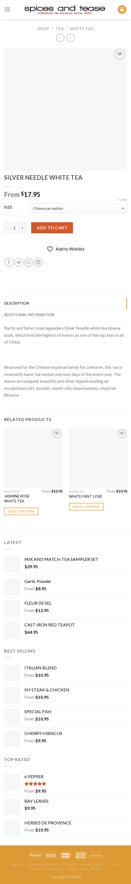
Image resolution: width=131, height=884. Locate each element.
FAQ (115, 865)
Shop (43, 28)
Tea (59, 28)
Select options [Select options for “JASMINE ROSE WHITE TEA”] (21, 511)
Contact (69, 865)
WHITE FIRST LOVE (85, 496)
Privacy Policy (95, 865)
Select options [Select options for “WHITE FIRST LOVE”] (86, 506)
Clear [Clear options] (122, 199)
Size (8, 207)
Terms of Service (47, 869)
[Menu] (7, 9)
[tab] (65, 303)
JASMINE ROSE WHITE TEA (17, 498)
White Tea (82, 28)
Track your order (83, 869)
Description (16, 303)
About (17, 865)
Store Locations (41, 865)
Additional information (29, 315)
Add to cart (52, 227)
